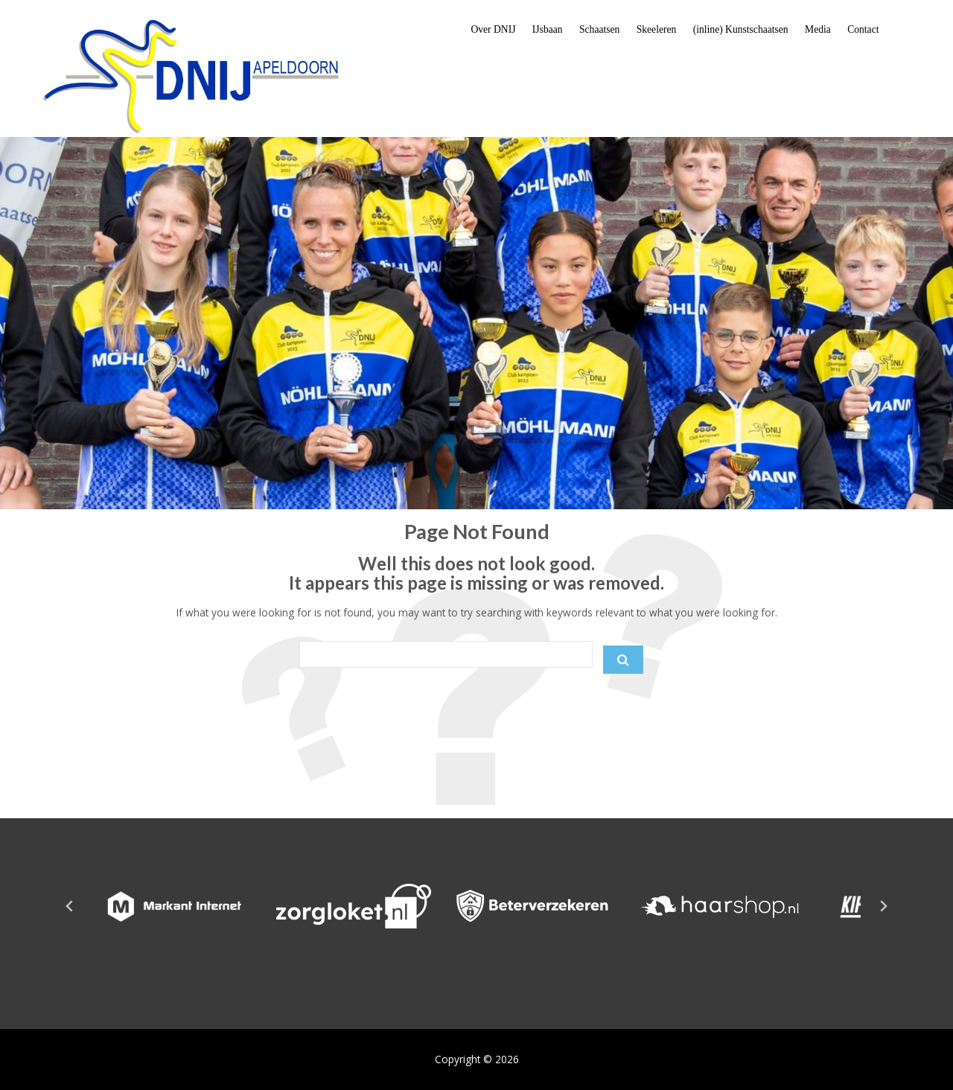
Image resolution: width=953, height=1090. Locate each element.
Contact (863, 29)
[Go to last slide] (70, 906)
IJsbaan (547, 29)
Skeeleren (657, 29)
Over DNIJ (493, 29)
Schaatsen (599, 29)
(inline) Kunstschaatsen (740, 29)
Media (818, 29)
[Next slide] (883, 906)
